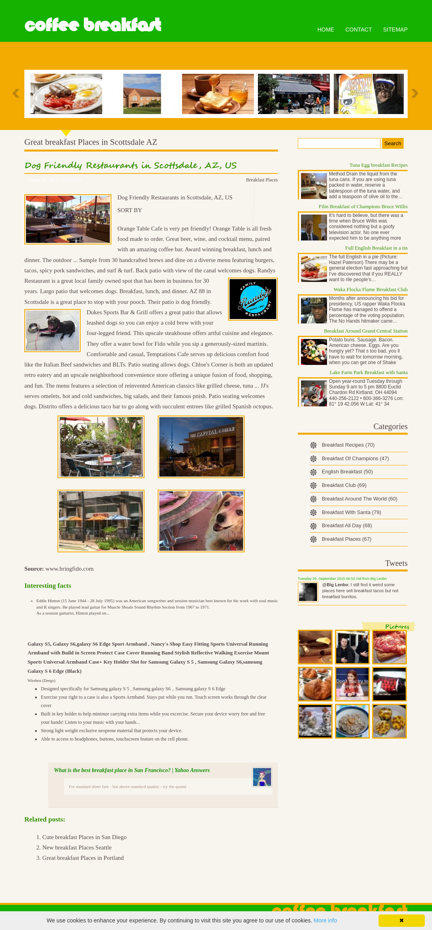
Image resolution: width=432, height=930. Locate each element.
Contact (358, 29)
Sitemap (395, 29)
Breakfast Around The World (360, 499)
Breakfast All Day (347, 525)
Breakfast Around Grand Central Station (366, 331)
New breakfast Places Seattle (77, 847)
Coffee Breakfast (92, 25)
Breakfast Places (262, 180)
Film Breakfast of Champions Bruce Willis (363, 206)
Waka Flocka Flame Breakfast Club (371, 289)
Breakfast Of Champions (355, 458)
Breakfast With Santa (351, 512)
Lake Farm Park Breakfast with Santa (369, 372)
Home (325, 29)
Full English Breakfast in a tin (376, 248)
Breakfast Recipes (348, 445)
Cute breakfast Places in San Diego (84, 837)
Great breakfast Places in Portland (83, 858)
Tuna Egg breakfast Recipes (378, 165)
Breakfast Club (344, 485)
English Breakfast (347, 472)
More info (325, 920)
